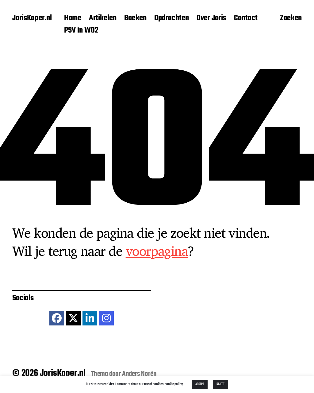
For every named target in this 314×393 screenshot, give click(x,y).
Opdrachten (171, 18)
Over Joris (211, 18)
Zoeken (291, 18)
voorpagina (157, 250)
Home (72, 18)
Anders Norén (139, 374)
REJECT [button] (220, 384)
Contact (246, 18)
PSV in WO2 (81, 30)
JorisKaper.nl (32, 18)
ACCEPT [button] (199, 384)
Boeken (135, 18)
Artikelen (103, 18)
